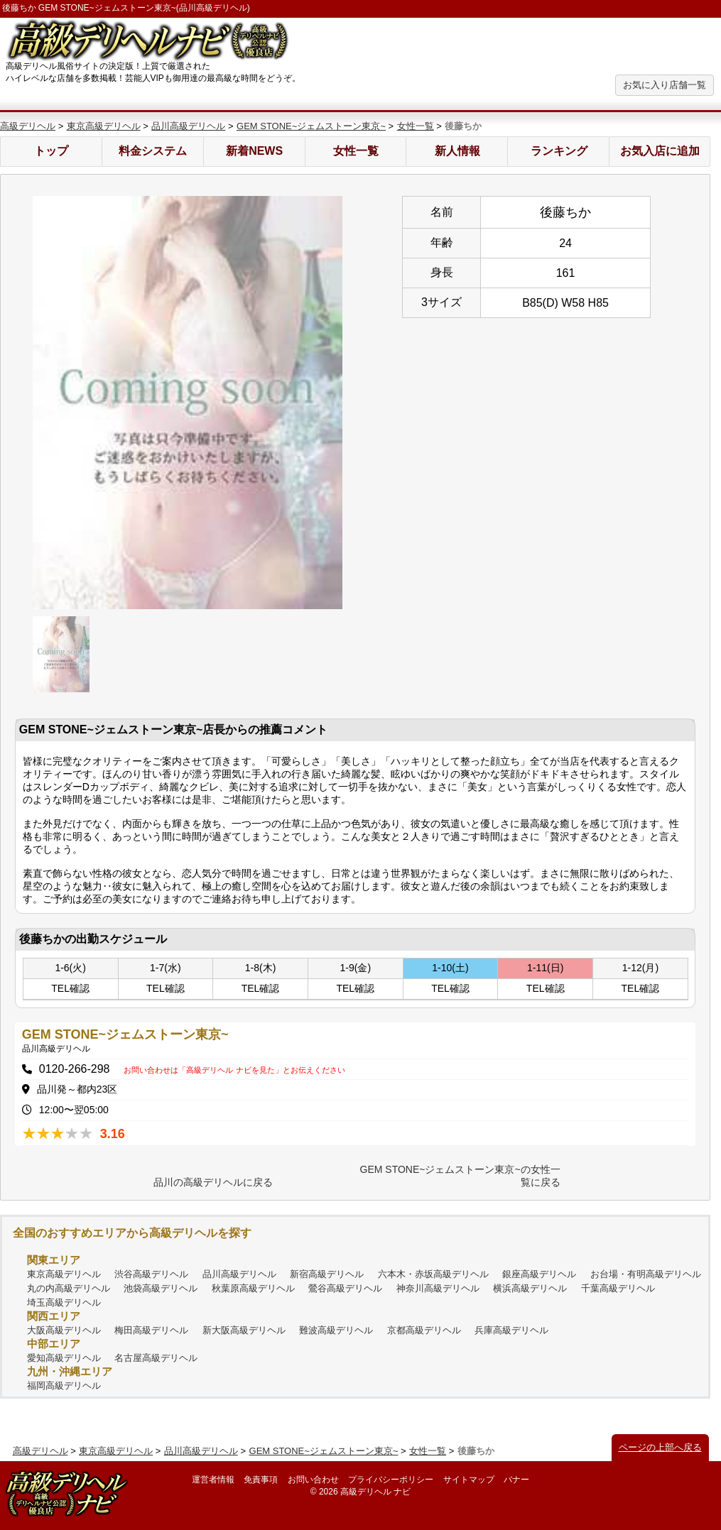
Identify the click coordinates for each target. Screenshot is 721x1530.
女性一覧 (415, 126)
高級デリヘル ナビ (375, 1492)
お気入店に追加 (660, 151)
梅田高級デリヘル (151, 1330)
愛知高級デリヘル (64, 1358)
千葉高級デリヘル (618, 1288)
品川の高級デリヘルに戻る (213, 1182)
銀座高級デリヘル (539, 1274)
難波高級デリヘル (336, 1330)
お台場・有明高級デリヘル (645, 1274)
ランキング (559, 151)
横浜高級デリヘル (530, 1288)
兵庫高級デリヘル (511, 1330)
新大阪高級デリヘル (244, 1330)
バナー (516, 1480)
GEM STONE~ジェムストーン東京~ (311, 126)
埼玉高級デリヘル (64, 1302)
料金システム (153, 151)
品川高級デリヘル (188, 126)
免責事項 (261, 1480)
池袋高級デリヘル (160, 1288)
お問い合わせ (313, 1480)
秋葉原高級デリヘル (253, 1288)
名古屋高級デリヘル (155, 1358)
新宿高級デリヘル (327, 1274)
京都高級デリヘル (424, 1330)
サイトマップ (468, 1480)
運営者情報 (213, 1480)
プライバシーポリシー (390, 1480)
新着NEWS (254, 151)
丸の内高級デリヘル (68, 1288)
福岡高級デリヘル (64, 1385)
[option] (187, 402)
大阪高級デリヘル (64, 1330)
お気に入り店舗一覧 (664, 85)
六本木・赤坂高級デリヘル (433, 1274)
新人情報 (457, 151)
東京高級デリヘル (104, 126)
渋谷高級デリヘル (151, 1274)
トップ (51, 151)
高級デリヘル (27, 126)
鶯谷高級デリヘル (345, 1288)
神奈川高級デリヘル (437, 1288)
